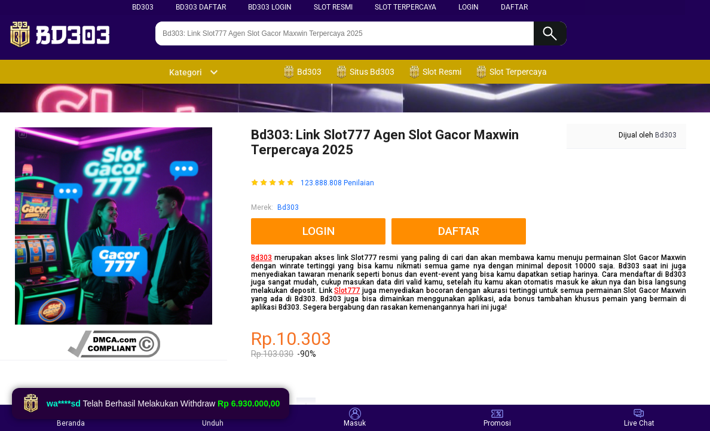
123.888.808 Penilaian (337, 183)
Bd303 (288, 207)
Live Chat (639, 417)
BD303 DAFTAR (201, 7)
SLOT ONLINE (329, 387)
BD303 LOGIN (270, 7)
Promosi (497, 417)
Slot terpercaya (405, 7)
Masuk (355, 417)
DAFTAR (514, 7)
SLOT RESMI (333, 7)
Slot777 (347, 290)
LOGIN (468, 7)
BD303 (143, 7)
